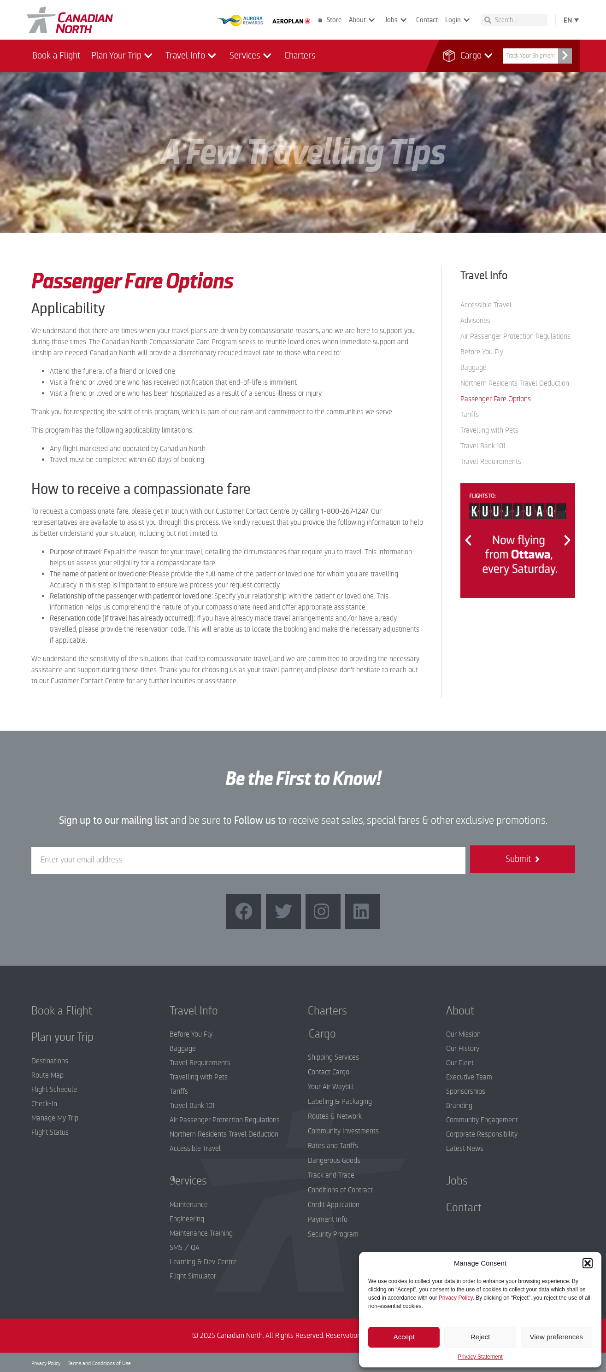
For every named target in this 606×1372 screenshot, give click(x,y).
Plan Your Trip (123, 56)
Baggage (473, 367)
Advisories (475, 320)
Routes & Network (335, 1116)
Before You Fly (481, 352)
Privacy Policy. (456, 1298)
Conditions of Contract (340, 1190)
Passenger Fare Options (495, 399)
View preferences (556, 1337)
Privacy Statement (480, 1357)
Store (329, 20)
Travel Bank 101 (483, 446)
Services (251, 56)
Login (458, 20)
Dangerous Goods (334, 1160)
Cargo (472, 56)
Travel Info (191, 56)
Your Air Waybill (331, 1086)
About (363, 20)
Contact (427, 20)
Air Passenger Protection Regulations (515, 336)
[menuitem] (569, 20)
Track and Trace (331, 1175)
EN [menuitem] (568, 20)
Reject (480, 1337)
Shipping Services (333, 1057)
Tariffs (469, 414)
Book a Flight (56, 55)
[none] (569, 20)
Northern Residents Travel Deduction (514, 383)
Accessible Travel (486, 305)
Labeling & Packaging (340, 1101)
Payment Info (327, 1219)
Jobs (396, 20)
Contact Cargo (328, 1072)
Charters (300, 55)
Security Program (333, 1234)
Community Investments (343, 1131)
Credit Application (333, 1204)
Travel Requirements (490, 461)
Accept (404, 1337)
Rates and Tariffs (333, 1145)
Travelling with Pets (489, 430)
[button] (587, 1263)
